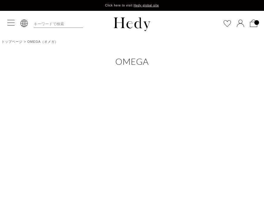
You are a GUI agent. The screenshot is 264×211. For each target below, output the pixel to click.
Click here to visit (132, 5)
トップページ (12, 41)
